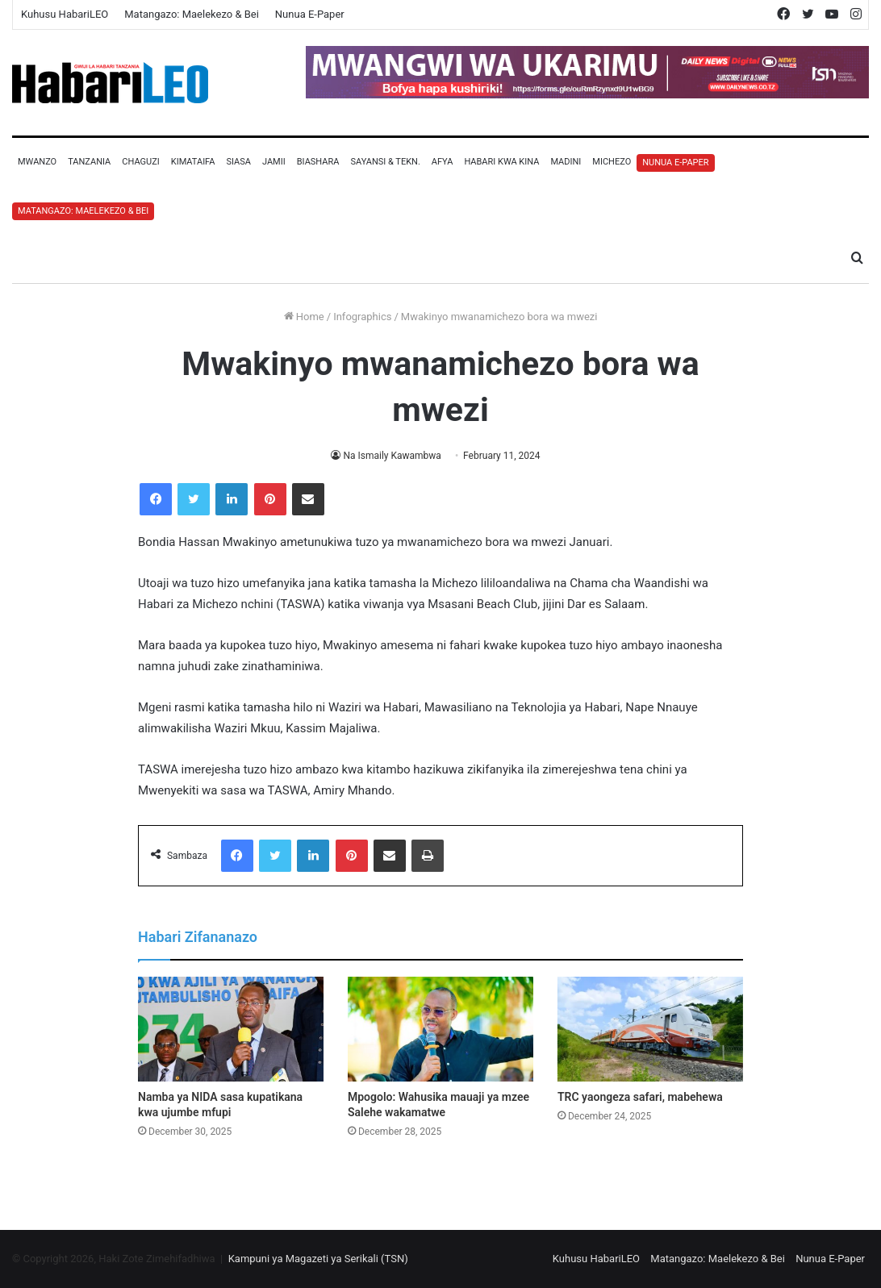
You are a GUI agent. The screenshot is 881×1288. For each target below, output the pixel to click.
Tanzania (89, 161)
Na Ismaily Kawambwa (391, 455)
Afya (442, 161)
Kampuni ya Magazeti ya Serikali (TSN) (318, 1259)
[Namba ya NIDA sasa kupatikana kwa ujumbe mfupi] (231, 1029)
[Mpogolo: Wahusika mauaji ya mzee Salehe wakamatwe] (440, 1029)
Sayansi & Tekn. (385, 161)
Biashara (318, 161)
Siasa (238, 161)
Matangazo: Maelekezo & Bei (191, 14)
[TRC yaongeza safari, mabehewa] (650, 1029)
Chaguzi (140, 161)
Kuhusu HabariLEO (64, 14)
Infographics (362, 317)
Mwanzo (37, 161)
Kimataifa (193, 161)
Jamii (274, 161)
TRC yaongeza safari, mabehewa (640, 1096)
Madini (565, 161)
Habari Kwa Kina (501, 161)
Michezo (611, 161)
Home (304, 317)
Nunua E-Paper (309, 14)
